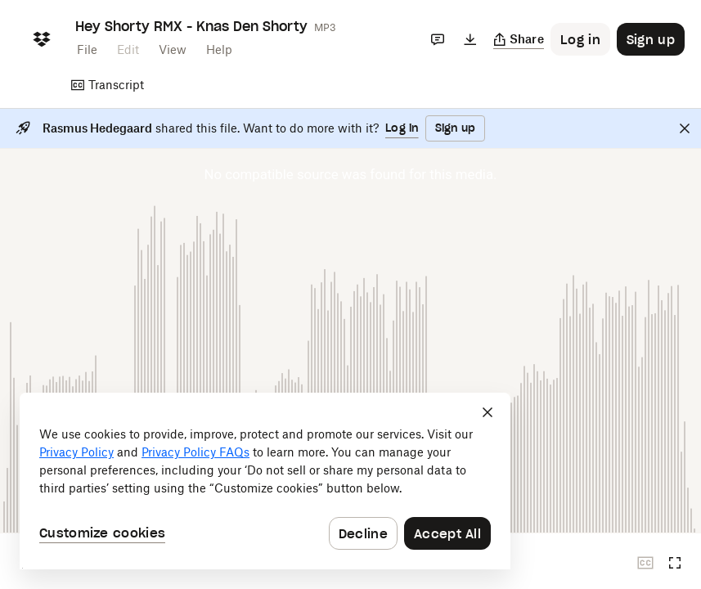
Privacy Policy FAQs (195, 452)
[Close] (685, 128)
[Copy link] (519, 39)
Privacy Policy (76, 452)
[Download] (470, 39)
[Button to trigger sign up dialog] (651, 39)
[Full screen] (675, 563)
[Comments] (437, 39)
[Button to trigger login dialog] (580, 39)
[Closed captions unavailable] (645, 563)
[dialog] (265, 481)
